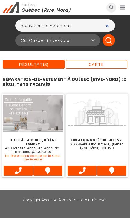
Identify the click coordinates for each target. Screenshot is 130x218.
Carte (96, 64)
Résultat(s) (33, 64)
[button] (122, 8)
